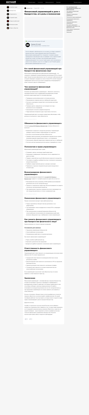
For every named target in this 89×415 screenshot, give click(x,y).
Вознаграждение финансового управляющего (73, 19)
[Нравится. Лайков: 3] (26, 374)
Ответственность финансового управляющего (73, 30)
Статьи (34, 388)
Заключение (69, 32)
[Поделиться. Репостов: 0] (31, 374)
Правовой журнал (31, 2)
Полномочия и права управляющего (74, 17)
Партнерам (58, 2)
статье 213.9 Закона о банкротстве (38, 155)
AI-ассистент (40, 2)
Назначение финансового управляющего (72, 22)
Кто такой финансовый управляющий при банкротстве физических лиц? (74, 8)
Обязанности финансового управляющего (72, 15)
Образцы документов (49, 2)
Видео (40, 388)
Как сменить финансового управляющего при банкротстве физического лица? (73, 26)
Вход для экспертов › (78, 2)
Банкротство (33, 383)
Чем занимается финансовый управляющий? (72, 12)
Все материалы (27, 388)
